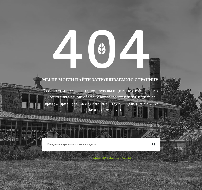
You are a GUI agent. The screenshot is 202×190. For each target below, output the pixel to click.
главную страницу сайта (112, 157)
